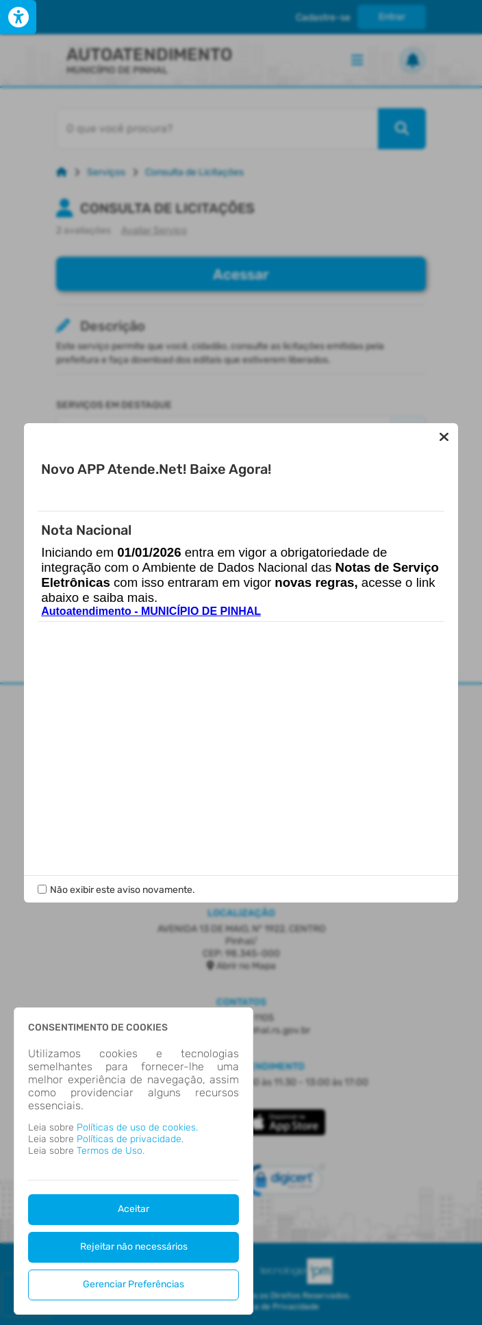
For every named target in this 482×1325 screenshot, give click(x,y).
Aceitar (133, 1209)
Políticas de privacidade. (130, 1139)
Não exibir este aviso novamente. (122, 890)
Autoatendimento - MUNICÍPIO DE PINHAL (151, 611)
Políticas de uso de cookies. (137, 1127)
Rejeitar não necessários (134, 1246)
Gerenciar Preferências (133, 1284)
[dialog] (133, 1161)
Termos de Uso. (110, 1151)
